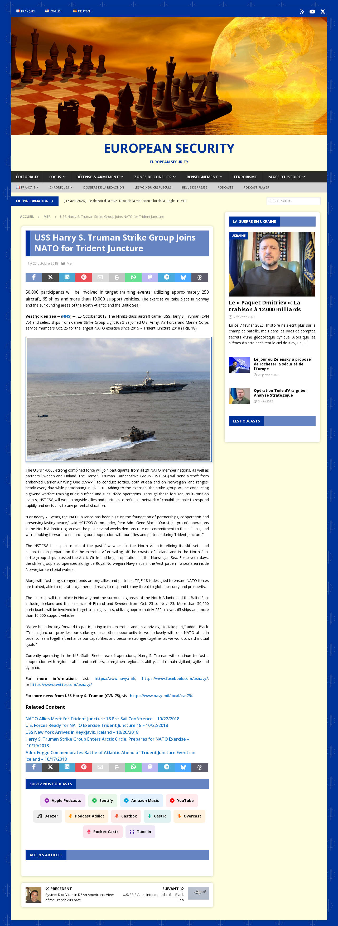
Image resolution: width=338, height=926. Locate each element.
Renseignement (202, 175)
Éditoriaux (27, 175)
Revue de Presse (194, 187)
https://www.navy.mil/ (115, 677)
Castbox (129, 815)
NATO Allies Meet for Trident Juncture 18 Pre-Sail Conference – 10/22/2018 (102, 718)
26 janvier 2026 (268, 374)
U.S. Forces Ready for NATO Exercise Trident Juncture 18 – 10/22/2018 (97, 725)
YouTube (185, 799)
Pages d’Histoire (284, 175)
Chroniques (59, 187)
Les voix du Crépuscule (152, 187)
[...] (305, 342)
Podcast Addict (89, 815)
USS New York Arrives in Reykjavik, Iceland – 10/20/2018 (82, 731)
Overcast (192, 815)
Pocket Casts (106, 830)
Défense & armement (97, 175)
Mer (70, 262)
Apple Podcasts (66, 799)
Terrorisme (245, 175)
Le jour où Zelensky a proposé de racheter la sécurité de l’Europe (282, 363)
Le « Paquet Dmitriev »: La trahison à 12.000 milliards (265, 305)
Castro (160, 815)
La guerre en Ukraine (254, 220)
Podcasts (225, 187)
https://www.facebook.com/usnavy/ (175, 677)
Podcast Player (256, 187)
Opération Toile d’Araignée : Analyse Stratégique (280, 392)
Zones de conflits (152, 175)
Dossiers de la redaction (103, 187)
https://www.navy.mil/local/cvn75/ (161, 694)
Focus (55, 175)
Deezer (51, 815)
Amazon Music (145, 799)
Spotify (106, 799)
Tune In (144, 830)
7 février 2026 (244, 316)
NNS (66, 315)
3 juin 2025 (265, 400)
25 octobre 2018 (45, 262)
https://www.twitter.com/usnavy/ (61, 683)
